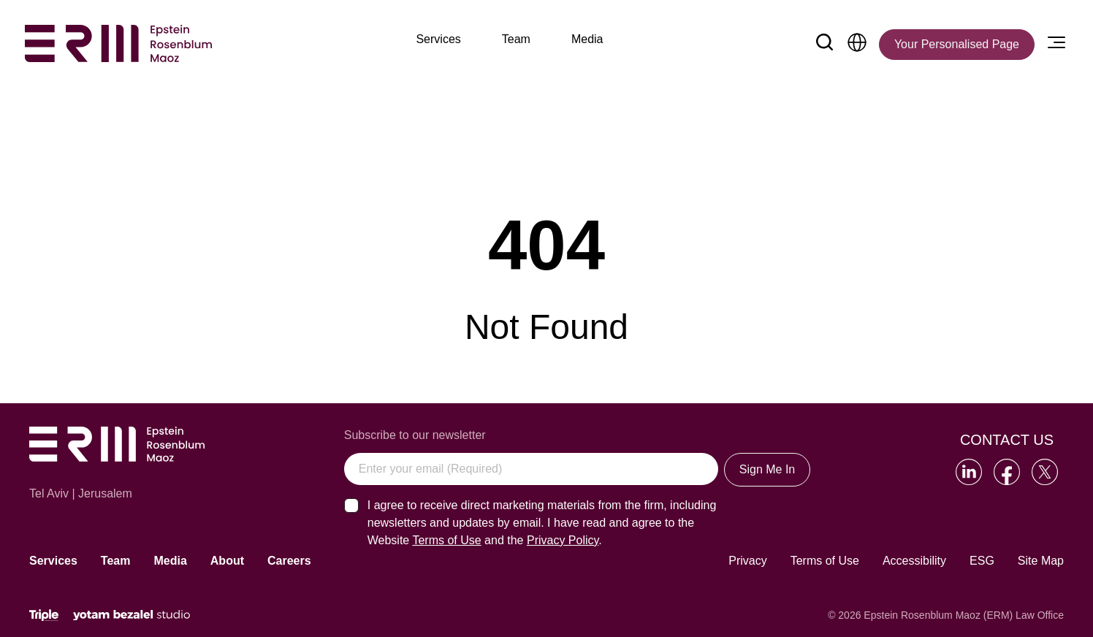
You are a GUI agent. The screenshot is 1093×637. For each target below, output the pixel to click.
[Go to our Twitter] (1045, 472)
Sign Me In (767, 469)
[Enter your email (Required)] (531, 469)
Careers (289, 560)
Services (53, 560)
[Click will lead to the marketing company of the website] (43, 615)
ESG (982, 560)
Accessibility (914, 560)
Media (169, 560)
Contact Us (1007, 440)
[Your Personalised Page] (957, 44)
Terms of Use (825, 560)
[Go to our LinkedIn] (969, 472)
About (227, 560)
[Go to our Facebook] (1007, 472)
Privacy (747, 560)
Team (116, 560)
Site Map (1041, 560)
